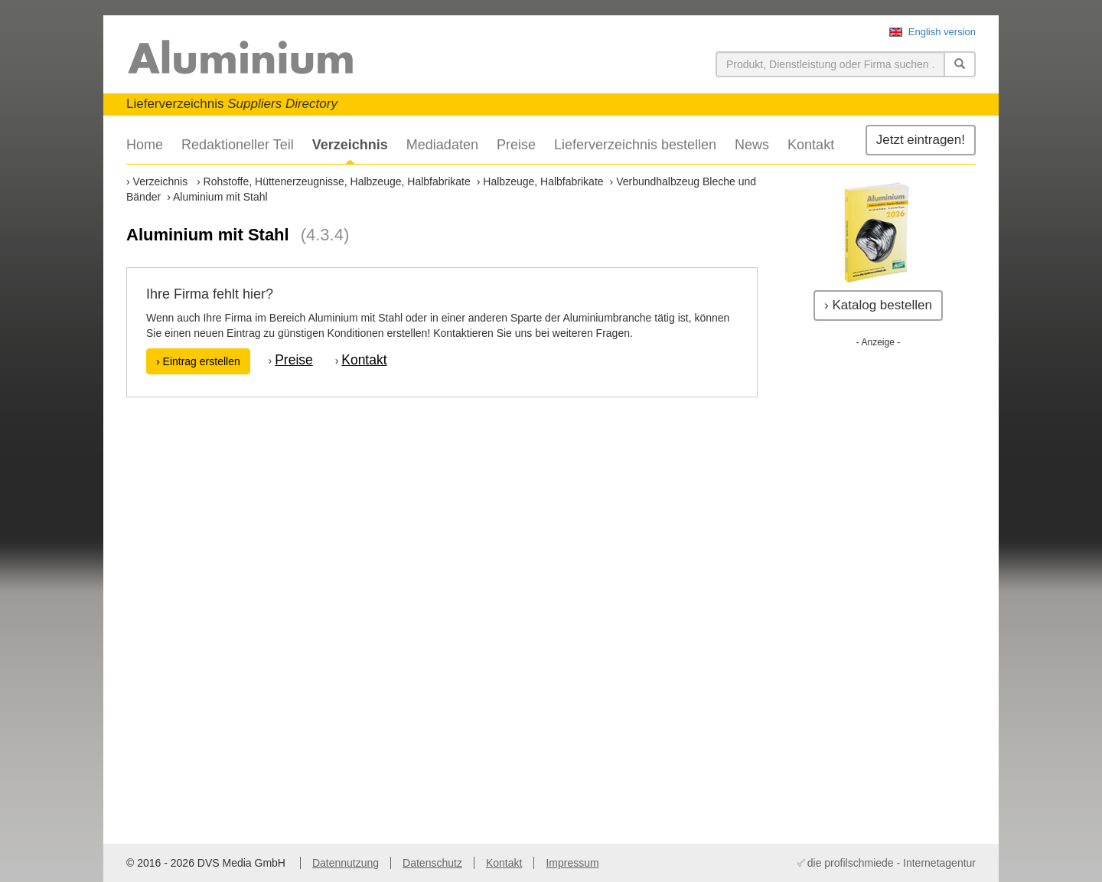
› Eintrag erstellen (198, 361)
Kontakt (810, 144)
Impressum (572, 863)
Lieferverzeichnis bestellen (635, 144)
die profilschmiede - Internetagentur (891, 863)
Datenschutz (432, 863)
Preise (516, 144)
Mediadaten (442, 144)
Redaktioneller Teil (237, 144)
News (752, 144)
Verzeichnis (350, 144)
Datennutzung (345, 863)
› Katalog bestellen (878, 305)
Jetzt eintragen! (920, 139)
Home (144, 144)
